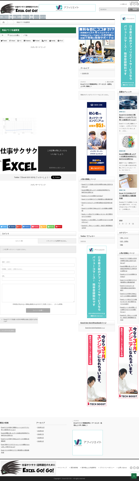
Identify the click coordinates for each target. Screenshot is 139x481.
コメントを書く (15, 35)
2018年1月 (40, 441)
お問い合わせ (122, 467)
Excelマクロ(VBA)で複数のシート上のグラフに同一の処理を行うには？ (127, 117)
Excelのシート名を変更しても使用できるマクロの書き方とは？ (128, 310)
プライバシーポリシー (107, 467)
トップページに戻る (8, 330)
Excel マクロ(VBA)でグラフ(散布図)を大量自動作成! (97, 199)
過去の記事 (110, 82)
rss (131, 4)
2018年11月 (40, 427)
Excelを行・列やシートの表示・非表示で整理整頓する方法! (128, 318)
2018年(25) (85, 73)
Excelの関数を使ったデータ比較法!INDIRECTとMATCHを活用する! (128, 156)
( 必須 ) (6, 262)
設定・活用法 (17, 17)
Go (26, 35)
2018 (120, 220)
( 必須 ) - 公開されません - (12, 269)
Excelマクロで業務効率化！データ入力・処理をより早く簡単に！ (96, 85)
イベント (36, 17)
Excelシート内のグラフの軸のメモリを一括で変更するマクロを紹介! (128, 302)
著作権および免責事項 (89, 467)
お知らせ (124, 4)
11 (133, 223)
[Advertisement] (38, 65)
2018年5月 (40, 437)
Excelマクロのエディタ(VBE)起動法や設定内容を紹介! (128, 288)
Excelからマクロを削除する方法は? (92, 196)
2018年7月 (40, 434)
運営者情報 (74, 467)
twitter (134, 4)
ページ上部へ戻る (134, 476)
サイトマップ (62, 467)
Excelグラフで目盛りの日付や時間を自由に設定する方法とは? (20, 320)
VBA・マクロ (4, 17)
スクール (43, 17)
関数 (10, 17)
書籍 (31, 17)
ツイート (83, 241)
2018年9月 (40, 431)
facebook (137, 4)
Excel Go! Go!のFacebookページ (93, 323)
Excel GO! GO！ (67, 478)
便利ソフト (25, 17)
